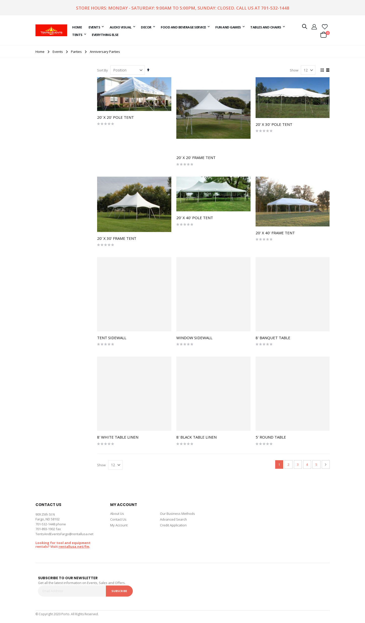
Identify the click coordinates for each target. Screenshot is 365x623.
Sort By (102, 70)
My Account (119, 525)
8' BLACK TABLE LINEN (196, 437)
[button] (324, 26)
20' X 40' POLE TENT (194, 217)
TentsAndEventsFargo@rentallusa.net (64, 534)
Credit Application (173, 525)
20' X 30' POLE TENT (274, 124)
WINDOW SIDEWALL (194, 337)
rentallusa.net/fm (74, 546)
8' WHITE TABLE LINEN (117, 437)
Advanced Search (173, 519)
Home (40, 51)
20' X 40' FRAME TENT (275, 232)
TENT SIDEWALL (111, 337)
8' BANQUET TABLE (273, 337)
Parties (76, 51)
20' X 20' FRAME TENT (196, 157)
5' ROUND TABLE (271, 437)
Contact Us (118, 519)
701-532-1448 (275, 8)
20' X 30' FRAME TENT (116, 238)
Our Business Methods (177, 513)
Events (58, 51)
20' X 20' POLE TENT (115, 117)
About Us (117, 513)
